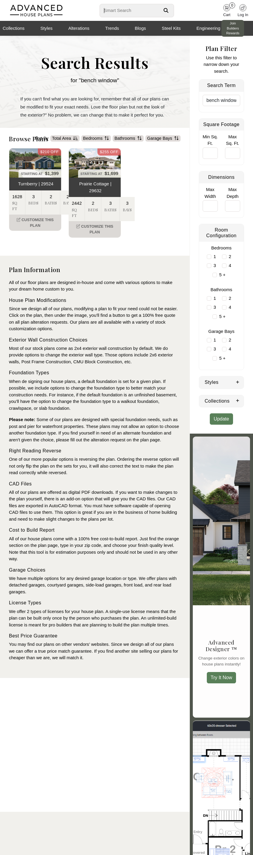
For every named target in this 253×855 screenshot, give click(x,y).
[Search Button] (166, 10)
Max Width (210, 193)
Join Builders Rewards (232, 28)
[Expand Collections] (237, 400)
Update (221, 418)
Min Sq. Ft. (210, 140)
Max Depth (232, 193)
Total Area (65, 146)
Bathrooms (128, 146)
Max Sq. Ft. (232, 140)
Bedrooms (96, 146)
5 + (222, 274)
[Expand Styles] (237, 381)
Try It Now (221, 677)
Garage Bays (163, 146)
